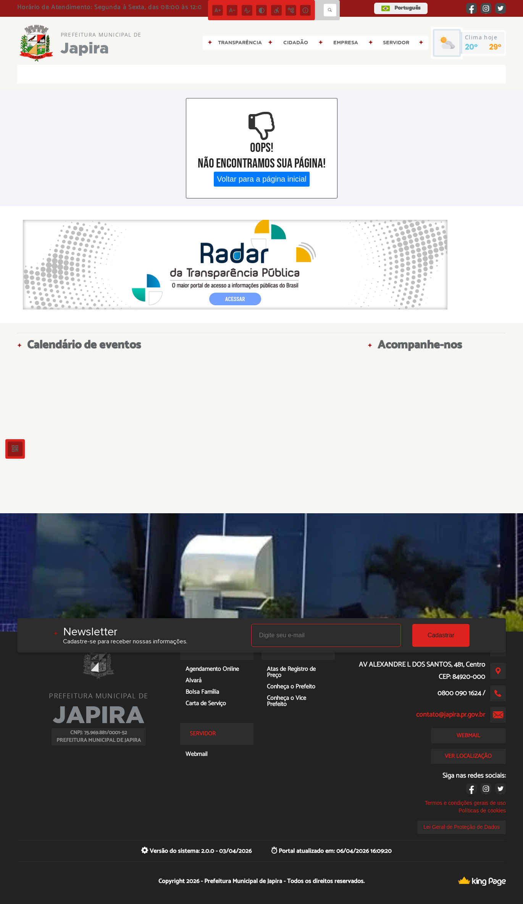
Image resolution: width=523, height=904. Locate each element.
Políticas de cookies (482, 810)
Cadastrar (441, 635)
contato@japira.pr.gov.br (450, 714)
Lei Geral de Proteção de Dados (461, 827)
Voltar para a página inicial (262, 179)
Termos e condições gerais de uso (465, 803)
